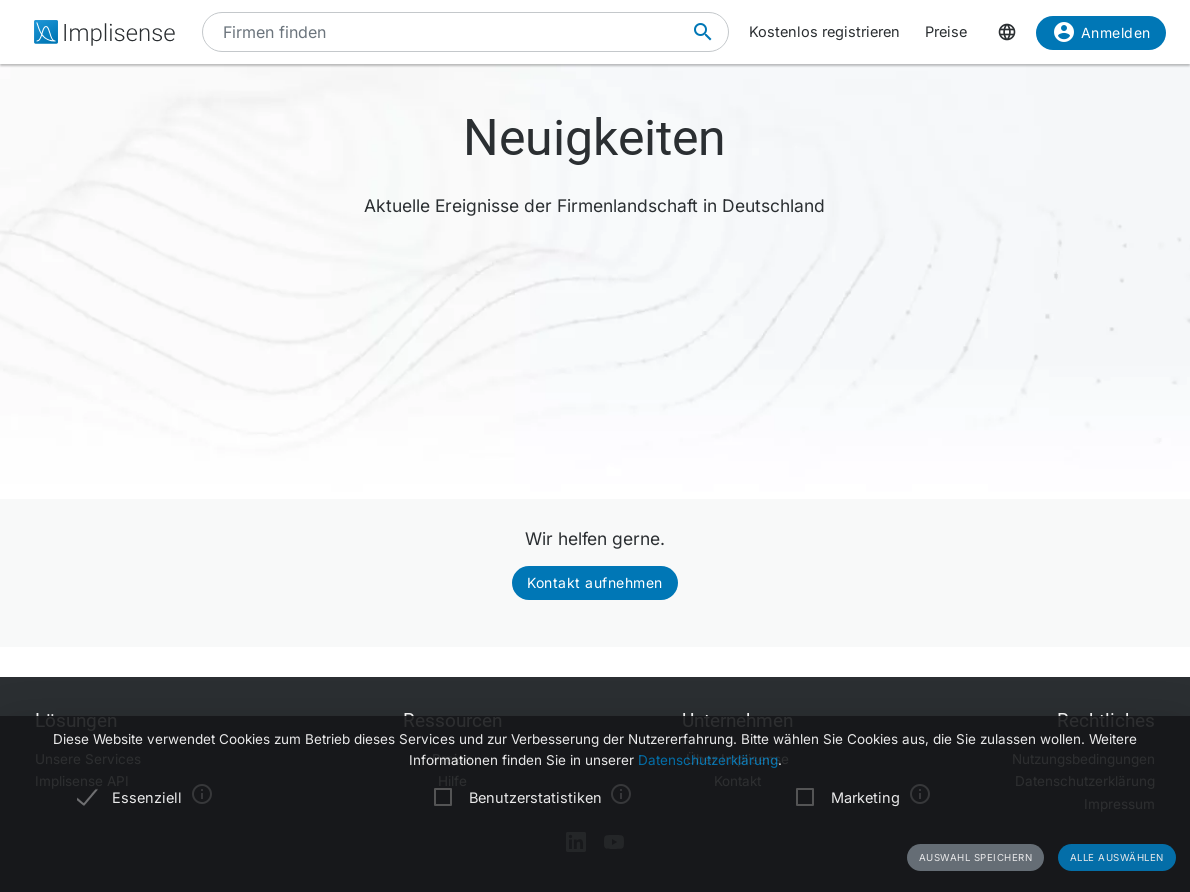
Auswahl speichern (976, 857)
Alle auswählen (1117, 857)
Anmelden (1101, 36)
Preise (946, 31)
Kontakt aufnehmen (595, 582)
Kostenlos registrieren (824, 31)
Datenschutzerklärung (708, 760)
